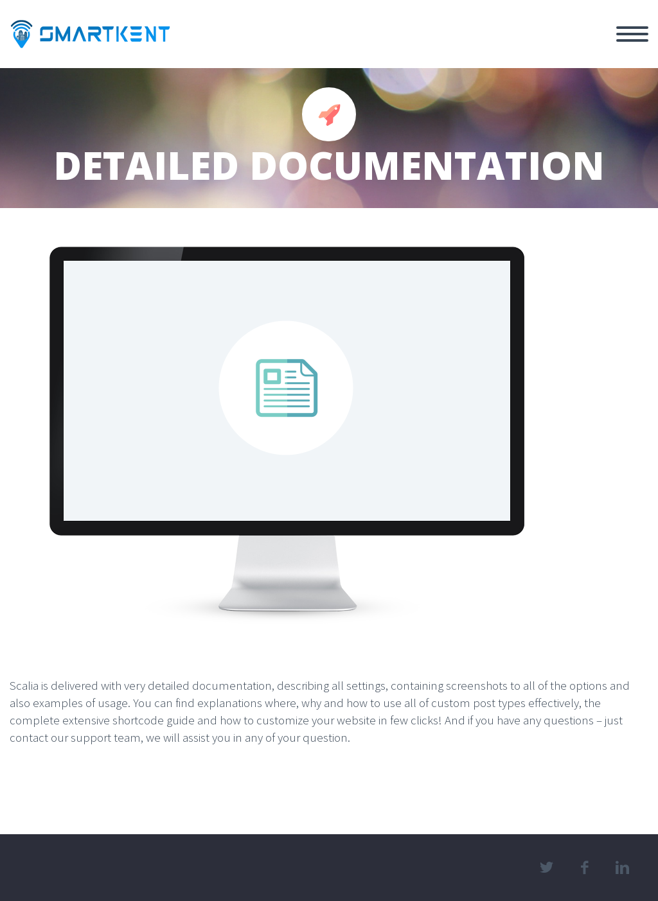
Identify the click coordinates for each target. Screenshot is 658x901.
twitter (546, 868)
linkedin (622, 868)
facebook (584, 868)
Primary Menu (632, 34)
